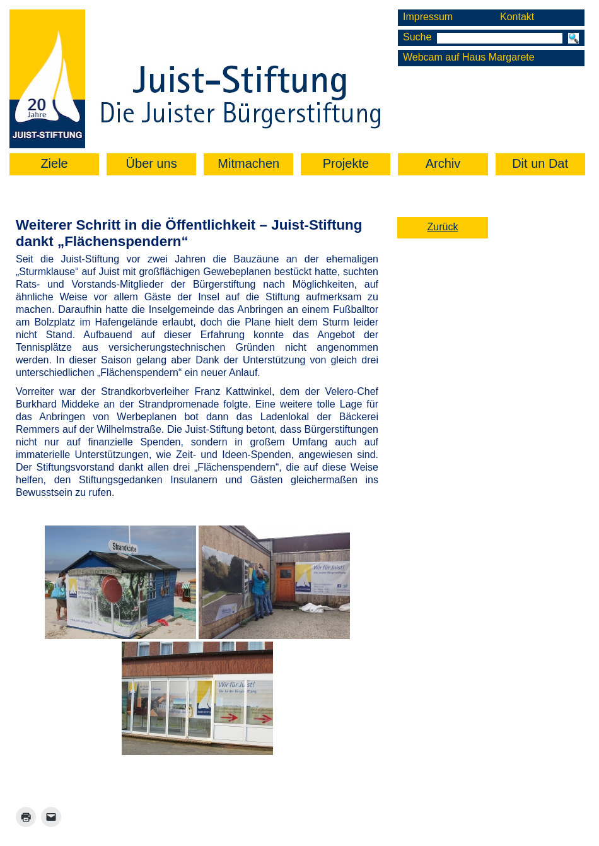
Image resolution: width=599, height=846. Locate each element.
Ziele (53, 163)
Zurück (442, 226)
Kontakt (517, 16)
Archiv (443, 163)
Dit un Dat (540, 163)
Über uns (151, 163)
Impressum (428, 16)
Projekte (346, 163)
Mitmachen (248, 163)
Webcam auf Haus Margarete (469, 57)
